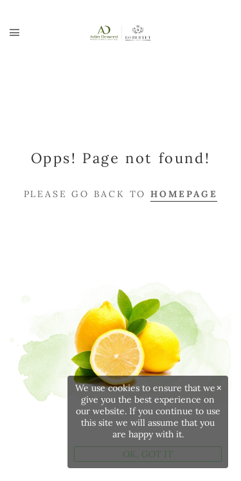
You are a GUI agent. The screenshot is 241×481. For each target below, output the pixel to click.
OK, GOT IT (148, 454)
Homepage (183, 194)
